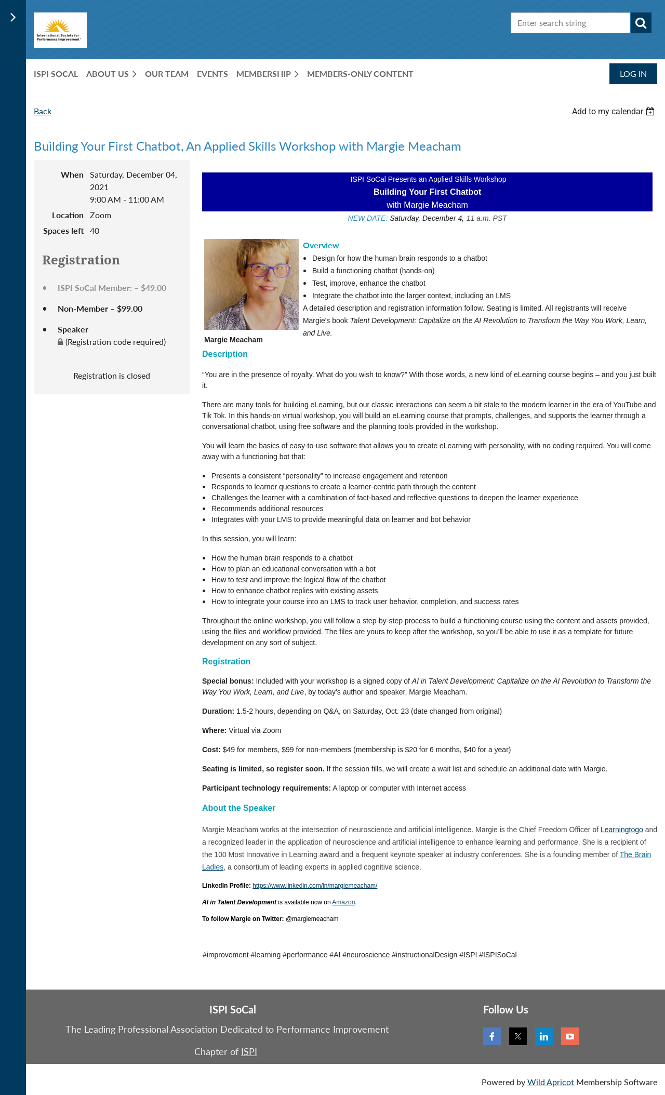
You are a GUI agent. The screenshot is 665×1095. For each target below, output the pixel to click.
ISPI (249, 1051)
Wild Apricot (550, 1082)
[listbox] (614, 111)
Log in (633, 73)
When (72, 174)
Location (68, 215)
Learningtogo (622, 829)
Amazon (343, 902)
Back (42, 111)
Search (641, 22)
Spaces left (63, 230)
